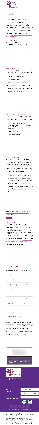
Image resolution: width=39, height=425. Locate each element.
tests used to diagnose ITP (23, 211)
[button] (32, 4)
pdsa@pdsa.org (14, 382)
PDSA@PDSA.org (11, 362)
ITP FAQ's (9, 218)
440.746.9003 (8, 382)
